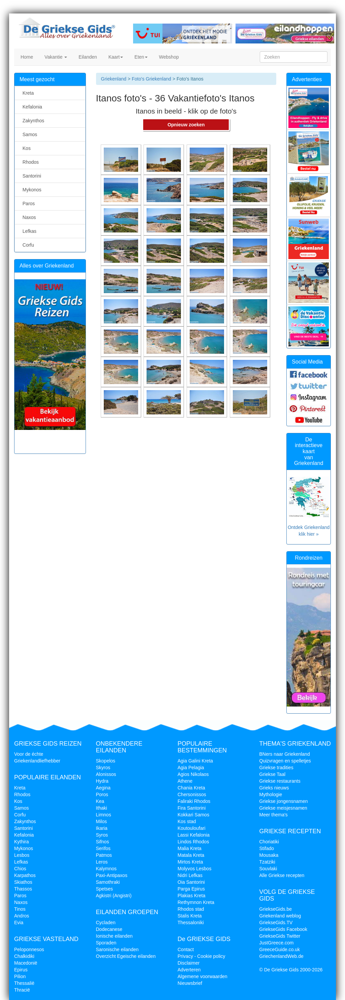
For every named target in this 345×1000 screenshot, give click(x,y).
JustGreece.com (276, 942)
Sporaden (106, 942)
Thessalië (24, 983)
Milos (101, 821)
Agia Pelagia (191, 767)
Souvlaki (268, 868)
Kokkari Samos (193, 814)
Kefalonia (31, 107)
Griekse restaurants (280, 781)
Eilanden (87, 57)
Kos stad (187, 821)
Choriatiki (269, 841)
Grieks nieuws (274, 787)
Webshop (168, 57)
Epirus (21, 969)
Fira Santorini (192, 808)
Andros (21, 915)
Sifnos (102, 841)
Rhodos (29, 162)
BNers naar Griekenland (284, 754)
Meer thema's (273, 814)
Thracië (22, 990)
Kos (25, 148)
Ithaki (101, 808)
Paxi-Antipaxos (111, 875)
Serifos (103, 848)
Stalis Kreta (190, 915)
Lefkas (28, 231)
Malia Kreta (189, 848)
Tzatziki (267, 862)
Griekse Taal (272, 774)
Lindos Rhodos (193, 841)
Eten (140, 57)
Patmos (104, 855)
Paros (27, 203)
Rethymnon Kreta (196, 902)
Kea (100, 801)
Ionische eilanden (114, 936)
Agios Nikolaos (193, 774)
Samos (28, 134)
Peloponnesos (29, 949)
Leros (102, 862)
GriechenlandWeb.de (281, 956)
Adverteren (189, 969)
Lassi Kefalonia (194, 835)
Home (26, 57)
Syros (102, 835)
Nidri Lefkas (190, 875)
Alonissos (106, 774)
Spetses (104, 889)
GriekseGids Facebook (283, 929)
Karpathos (25, 875)
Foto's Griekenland (150, 79)
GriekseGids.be (275, 909)
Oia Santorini (191, 882)
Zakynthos (32, 120)
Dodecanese (109, 929)
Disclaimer (188, 963)
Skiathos (23, 882)
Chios (20, 868)
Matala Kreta (191, 855)
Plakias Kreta (191, 895)
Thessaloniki (191, 922)
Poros (102, 794)
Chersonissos (192, 794)
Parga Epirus (191, 889)
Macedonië (25, 963)
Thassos (23, 889)
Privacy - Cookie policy (201, 956)
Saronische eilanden (117, 949)
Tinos (20, 909)
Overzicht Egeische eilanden (126, 956)
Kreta (27, 93)
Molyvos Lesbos (194, 868)
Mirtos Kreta (190, 862)
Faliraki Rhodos (194, 801)
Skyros (103, 767)
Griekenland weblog (280, 915)
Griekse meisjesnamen (283, 808)
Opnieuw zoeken (186, 124)
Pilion (20, 976)
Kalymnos (106, 868)
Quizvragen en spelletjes (285, 760)
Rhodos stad (191, 909)
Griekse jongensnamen (283, 801)
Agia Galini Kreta (195, 760)
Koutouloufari (192, 828)
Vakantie (55, 57)
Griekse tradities (276, 767)
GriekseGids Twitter (280, 936)
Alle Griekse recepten (282, 875)
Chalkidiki (24, 956)
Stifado (266, 848)
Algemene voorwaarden (202, 976)
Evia (18, 922)
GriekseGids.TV (276, 922)
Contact (186, 949)
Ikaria (101, 828)
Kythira (21, 841)
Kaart (115, 57)
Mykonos (30, 189)
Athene (185, 781)
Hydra (102, 781)
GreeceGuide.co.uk (279, 949)
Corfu (27, 245)
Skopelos (106, 760)
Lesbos (21, 855)
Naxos (28, 217)
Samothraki (108, 882)
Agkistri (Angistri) (114, 895)
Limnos (103, 814)
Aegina (103, 787)
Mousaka (269, 855)
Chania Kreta (191, 787)
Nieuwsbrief (190, 983)
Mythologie (270, 794)
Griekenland (114, 79)
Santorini (30, 176)
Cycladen (106, 922)
